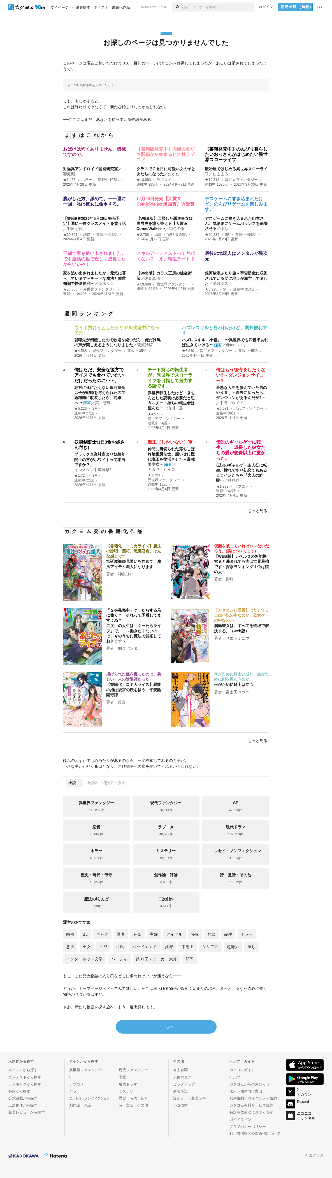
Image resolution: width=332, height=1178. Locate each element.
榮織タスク (222, 283)
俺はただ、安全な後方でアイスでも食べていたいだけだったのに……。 (99, 375)
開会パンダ (128, 648)
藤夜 (122, 702)
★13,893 (143, 180)
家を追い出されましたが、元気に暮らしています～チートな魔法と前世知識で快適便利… (94, 278)
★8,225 (211, 289)
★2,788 (142, 235)
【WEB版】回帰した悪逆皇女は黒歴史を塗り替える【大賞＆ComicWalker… (164, 223)
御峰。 (232, 579)
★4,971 (154, 414)
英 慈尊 (103, 402)
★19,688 (143, 284)
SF (227, 235)
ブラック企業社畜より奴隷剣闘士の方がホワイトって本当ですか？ (99, 459)
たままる (220, 174)
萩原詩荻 (145, 345)
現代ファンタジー (107, 351)
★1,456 (69, 180)
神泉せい (126, 574)
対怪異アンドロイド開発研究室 (90, 169)
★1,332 (222, 486)
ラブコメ (164, 180)
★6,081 (222, 409)
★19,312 (212, 180)
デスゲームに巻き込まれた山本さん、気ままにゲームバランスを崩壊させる (236, 223)
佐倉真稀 (152, 278)
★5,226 (80, 409)
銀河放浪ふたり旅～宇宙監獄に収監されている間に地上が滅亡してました (236, 278)
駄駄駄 (234, 480)
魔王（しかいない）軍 (170, 442)
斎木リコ (106, 283)
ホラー (86, 180)
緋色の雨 (177, 228)
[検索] (177, 7)
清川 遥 (175, 408)
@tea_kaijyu (237, 345)
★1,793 (154, 475)
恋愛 (86, 235)
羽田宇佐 (75, 228)
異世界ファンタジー (241, 180)
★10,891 (70, 235)
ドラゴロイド (231, 402)
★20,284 (212, 235)
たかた (174, 174)
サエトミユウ (237, 638)
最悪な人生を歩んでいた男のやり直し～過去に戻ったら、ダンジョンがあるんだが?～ (241, 392)
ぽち (224, 228)
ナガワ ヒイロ (161, 469)
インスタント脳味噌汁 (93, 469)
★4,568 (80, 351)
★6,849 (188, 351)
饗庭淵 (69, 174)
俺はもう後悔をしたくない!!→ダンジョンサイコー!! (240, 375)
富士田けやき (237, 692)
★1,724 (80, 476)
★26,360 (70, 289)
